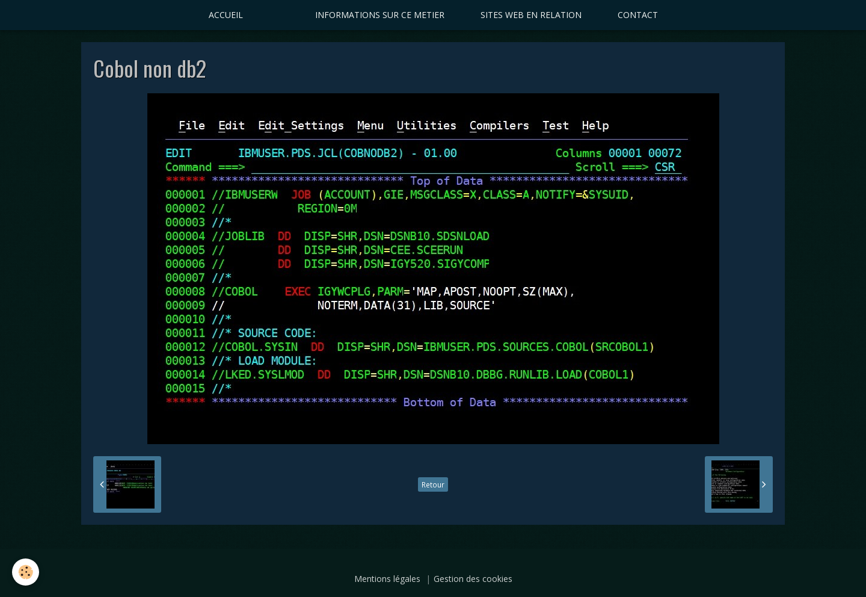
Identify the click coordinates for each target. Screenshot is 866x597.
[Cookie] (25, 572)
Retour (433, 484)
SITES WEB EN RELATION (531, 14)
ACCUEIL (226, 14)
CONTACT (638, 14)
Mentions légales (387, 578)
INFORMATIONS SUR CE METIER (379, 14)
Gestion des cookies (473, 578)
